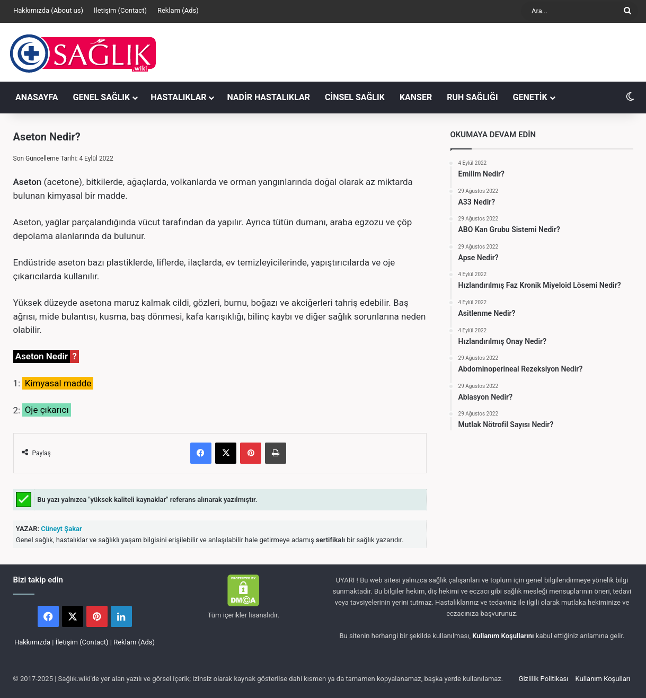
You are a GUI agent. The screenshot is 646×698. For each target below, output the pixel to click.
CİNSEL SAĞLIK (355, 97)
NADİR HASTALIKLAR (268, 97)
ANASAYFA (36, 97)
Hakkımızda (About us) (48, 10)
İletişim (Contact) (120, 10)
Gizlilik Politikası (544, 679)
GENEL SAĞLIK (101, 97)
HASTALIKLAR (178, 97)
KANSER (416, 97)
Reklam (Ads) (178, 10)
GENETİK (530, 97)
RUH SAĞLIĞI (472, 97)
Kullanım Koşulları (603, 679)
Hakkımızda (32, 642)
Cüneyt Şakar (60, 529)
